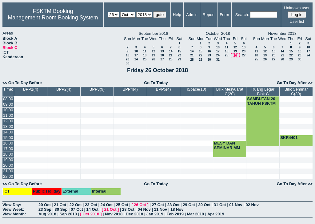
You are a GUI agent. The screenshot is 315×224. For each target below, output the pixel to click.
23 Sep (44, 209)
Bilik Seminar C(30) (296, 91)
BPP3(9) (97, 89)
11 (144, 51)
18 (144, 55)
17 (136, 55)
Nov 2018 (113, 214)
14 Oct (92, 209)
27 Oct (158, 204)
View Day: (11, 204)
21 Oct (60, 204)
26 (153, 59)
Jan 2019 (154, 214)
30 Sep (61, 209)
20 (162, 55)
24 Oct (106, 204)
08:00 (8, 98)
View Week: (13, 209)
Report (209, 14)
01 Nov (235, 204)
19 (153, 55)
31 (218, 59)
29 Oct (189, 204)
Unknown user (296, 8)
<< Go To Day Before (22, 82)
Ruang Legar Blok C (262, 91)
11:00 (8, 115)
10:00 (8, 110)
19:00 (8, 159)
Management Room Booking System (53, 17)
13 (162, 51)
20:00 (8, 165)
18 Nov (177, 209)
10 (136, 51)
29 (179, 59)
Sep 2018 (68, 214)
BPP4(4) (130, 89)
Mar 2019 (195, 214)
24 (136, 59)
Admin (191, 14)
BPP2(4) (63, 89)
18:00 (8, 154)
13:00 (8, 126)
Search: (242, 14)
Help (177, 14)
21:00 (8, 171)
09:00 (8, 104)
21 (170, 55)
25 (144, 59)
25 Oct (122, 204)
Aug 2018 (47, 214)
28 (170, 59)
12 (153, 51)
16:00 (8, 143)
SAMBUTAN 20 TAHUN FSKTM (261, 101)
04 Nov (144, 209)
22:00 (8, 176)
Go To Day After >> (295, 82)
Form (224, 14)
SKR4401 (288, 137)
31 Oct (220, 204)
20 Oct (44, 204)
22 (179, 55)
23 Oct (91, 204)
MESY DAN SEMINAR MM (227, 145)
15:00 (8, 137)
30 (127, 63)
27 (162, 59)
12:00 (8, 121)
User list (296, 21)
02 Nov (252, 204)
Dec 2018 (134, 214)
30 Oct (204, 204)
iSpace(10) (196, 89)
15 (179, 51)
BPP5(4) (163, 89)
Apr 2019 (215, 214)
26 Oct (140, 204)
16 (127, 55)
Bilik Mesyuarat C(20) (229, 91)
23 (127, 59)
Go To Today (156, 82)
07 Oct (77, 209)
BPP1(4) (30, 89)
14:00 (8, 132)
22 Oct (76, 204)
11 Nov (160, 209)
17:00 (8, 148)
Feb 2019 (175, 214)
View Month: (14, 214)
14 (170, 51)
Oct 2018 (90, 214)
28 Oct (173, 204)
